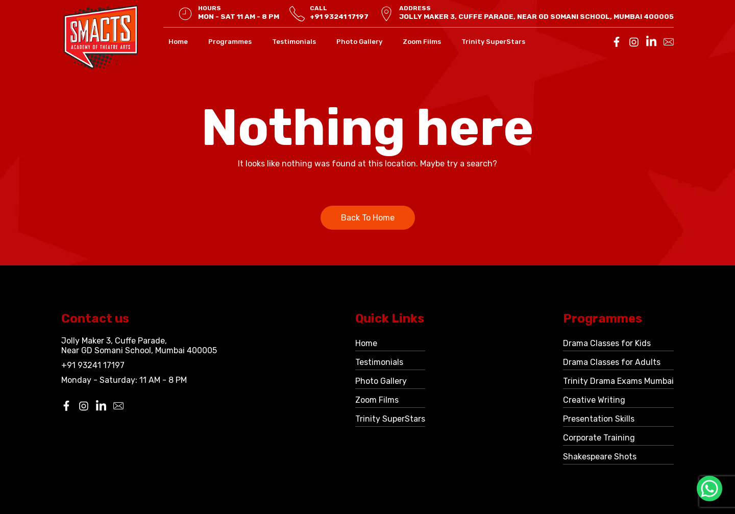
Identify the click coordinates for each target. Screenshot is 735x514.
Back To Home (368, 218)
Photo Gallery (359, 41)
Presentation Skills (598, 419)
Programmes (230, 41)
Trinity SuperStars (493, 41)
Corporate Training (599, 438)
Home (178, 41)
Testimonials (294, 41)
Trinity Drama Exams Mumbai (618, 381)
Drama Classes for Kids (607, 343)
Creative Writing (594, 400)
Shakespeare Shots (599, 456)
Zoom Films (422, 41)
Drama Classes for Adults (611, 362)
